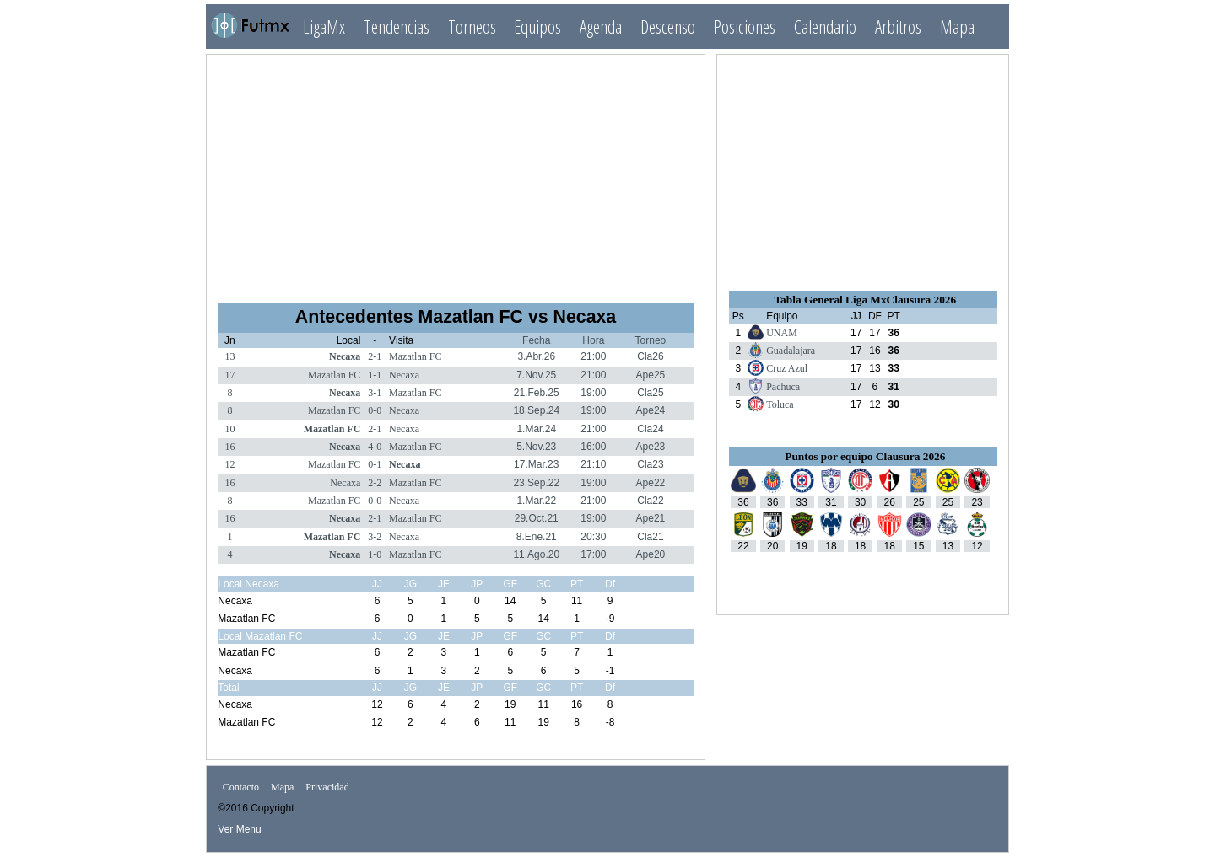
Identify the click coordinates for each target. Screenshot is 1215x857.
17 (229, 375)
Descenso (667, 26)
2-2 (374, 483)
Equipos (537, 26)
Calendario (825, 26)
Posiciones (744, 26)
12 (229, 464)
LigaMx (324, 26)
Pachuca (783, 387)
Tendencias (396, 26)
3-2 (374, 537)
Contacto (241, 788)
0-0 (374, 410)
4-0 (374, 447)
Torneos (472, 26)
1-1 (374, 375)
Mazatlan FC (415, 356)
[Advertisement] (455, 171)
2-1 (374, 356)
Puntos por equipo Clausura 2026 (865, 456)
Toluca (779, 404)
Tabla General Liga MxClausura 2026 (865, 299)
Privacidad (326, 788)
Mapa (957, 26)
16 (229, 447)
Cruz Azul (786, 368)
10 (229, 429)
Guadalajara (790, 350)
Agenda (601, 26)
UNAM (781, 333)
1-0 (374, 554)
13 (229, 356)
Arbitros (898, 26)
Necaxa (344, 356)
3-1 (374, 393)
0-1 (374, 464)
